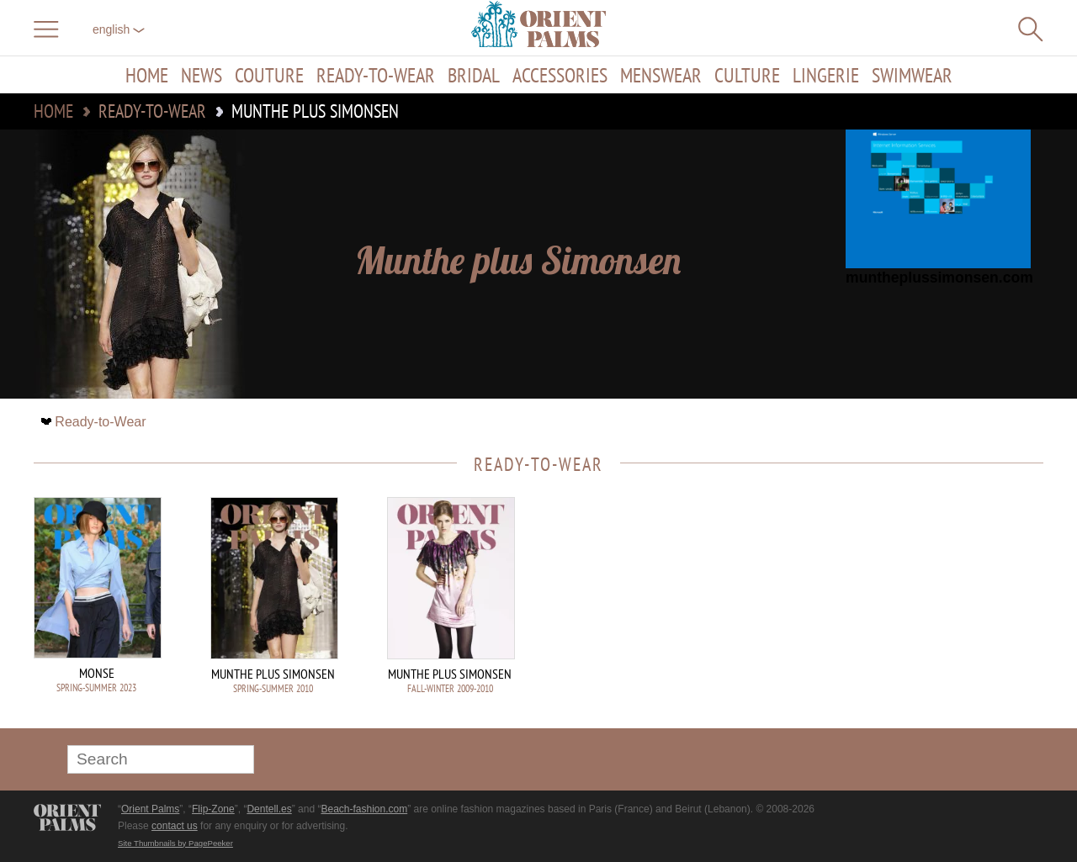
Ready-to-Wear (375, 75)
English (119, 29)
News (201, 75)
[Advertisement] (925, 610)
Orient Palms (150, 809)
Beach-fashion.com (364, 809)
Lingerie (826, 75)
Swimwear (912, 75)
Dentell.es (269, 809)
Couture (269, 75)
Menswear (661, 75)
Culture (747, 75)
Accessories (559, 75)
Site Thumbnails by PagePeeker (175, 843)
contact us (174, 826)
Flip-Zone (213, 809)
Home (146, 75)
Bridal (474, 75)
